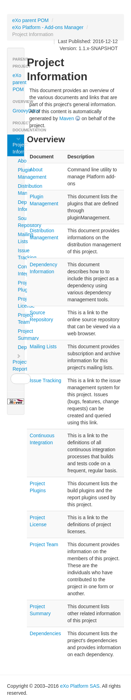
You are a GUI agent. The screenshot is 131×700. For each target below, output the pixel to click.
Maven (66, 118)
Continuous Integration (20, 270)
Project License (20, 302)
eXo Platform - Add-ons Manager (47, 27)
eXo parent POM (30, 20)
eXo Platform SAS (80, 686)
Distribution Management (20, 189)
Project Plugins (20, 286)
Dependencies (20, 347)
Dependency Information (20, 205)
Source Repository (20, 221)
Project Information (18, 145)
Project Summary (20, 334)
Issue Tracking (20, 254)
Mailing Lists (20, 238)
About (20, 161)
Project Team (20, 318)
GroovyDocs (18, 111)
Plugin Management (20, 173)
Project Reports (18, 363)
